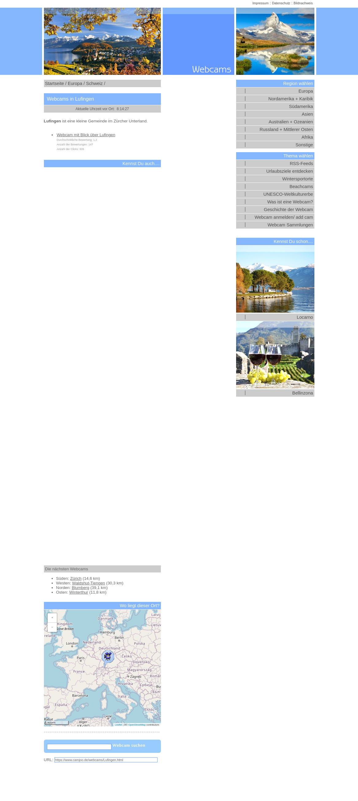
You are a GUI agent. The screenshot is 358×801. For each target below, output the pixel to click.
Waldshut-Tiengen (88, 583)
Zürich (75, 578)
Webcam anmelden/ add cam (284, 217)
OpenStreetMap (137, 724)
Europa (305, 91)
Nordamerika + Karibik (290, 98)
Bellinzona (302, 393)
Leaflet (118, 724)
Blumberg (80, 587)
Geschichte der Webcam (288, 209)
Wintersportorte (297, 178)
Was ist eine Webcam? (290, 201)
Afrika (307, 137)
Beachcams (301, 186)
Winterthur (78, 592)
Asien (307, 114)
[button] (108, 657)
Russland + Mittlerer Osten (286, 129)
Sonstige (304, 144)
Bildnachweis (303, 3)
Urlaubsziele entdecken (289, 171)
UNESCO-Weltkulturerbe (288, 194)
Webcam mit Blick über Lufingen (86, 135)
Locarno (305, 317)
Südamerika (301, 106)
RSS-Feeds (301, 163)
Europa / (76, 83)
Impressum (260, 3)
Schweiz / (95, 83)
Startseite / (56, 83)
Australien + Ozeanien (291, 121)
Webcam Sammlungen (290, 224)
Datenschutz (281, 3)
